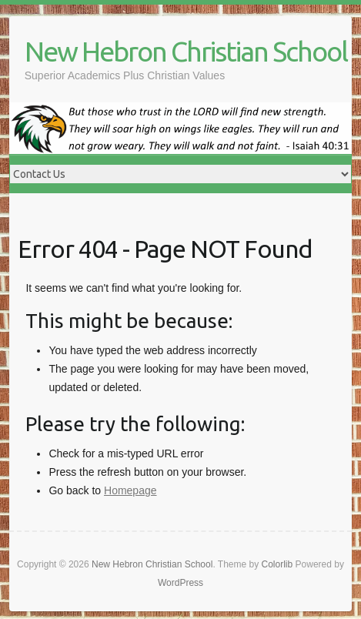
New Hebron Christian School (186, 51)
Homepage (130, 490)
